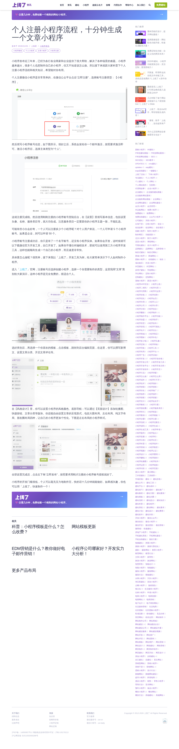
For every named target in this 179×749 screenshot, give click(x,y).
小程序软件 (154, 461)
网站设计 (140, 646)
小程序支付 (140, 401)
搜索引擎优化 (153, 546)
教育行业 (149, 553)
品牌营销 (161, 249)
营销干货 (140, 667)
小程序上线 (156, 284)
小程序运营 (141, 465)
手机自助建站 (141, 539)
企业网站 (157, 199)
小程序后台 (152, 330)
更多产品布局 (24, 570)
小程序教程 (17, 51)
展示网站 (151, 472)
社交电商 (153, 607)
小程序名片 (140, 330)
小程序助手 (153, 320)
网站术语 (140, 638)
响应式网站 (152, 252)
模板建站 (149, 575)
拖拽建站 (139, 543)
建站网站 (150, 507)
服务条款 (15, 720)
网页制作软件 (152, 649)
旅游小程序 (140, 561)
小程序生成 (154, 426)
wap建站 (150, 167)
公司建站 (139, 220)
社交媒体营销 (141, 607)
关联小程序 (150, 220)
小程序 (86, 5)
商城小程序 (141, 256)
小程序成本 (141, 380)
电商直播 (152, 596)
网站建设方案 (156, 628)
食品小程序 (152, 688)
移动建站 (150, 614)
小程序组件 (153, 444)
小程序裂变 (153, 447)
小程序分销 (140, 309)
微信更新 (149, 525)
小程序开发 (141, 359)
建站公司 (140, 483)
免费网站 (150, 213)
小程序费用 (154, 454)
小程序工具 (153, 348)
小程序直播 (141, 437)
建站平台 (140, 486)
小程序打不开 (154, 380)
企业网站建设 (155, 203)
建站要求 (161, 507)
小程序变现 (141, 327)
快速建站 (148, 529)
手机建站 (154, 532)
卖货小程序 (140, 242)
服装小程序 (140, 571)
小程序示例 (140, 440)
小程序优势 (153, 295)
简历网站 (139, 617)
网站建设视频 (155, 631)
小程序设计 (141, 454)
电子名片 (140, 603)
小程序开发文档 (158, 366)
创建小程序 (140, 231)
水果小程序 (140, 578)
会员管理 (151, 206)
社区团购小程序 (152, 610)
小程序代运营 (155, 291)
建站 (77, 5)
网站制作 (161, 617)
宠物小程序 (140, 281)
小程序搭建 (152, 397)
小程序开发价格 (156, 359)
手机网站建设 (155, 536)
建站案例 (161, 493)
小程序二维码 (141, 288)
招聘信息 (15, 716)
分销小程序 (150, 224)
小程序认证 (152, 451)
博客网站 (151, 242)
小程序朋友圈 (141, 408)
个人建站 (140, 181)
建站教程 (140, 493)
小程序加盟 (141, 320)
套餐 (108, 5)
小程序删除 (140, 312)
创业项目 (160, 227)
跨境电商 (152, 677)
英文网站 (158, 660)
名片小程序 (153, 245)
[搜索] (150, 5)
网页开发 (149, 653)
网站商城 (153, 621)
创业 (161, 224)
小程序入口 (153, 302)
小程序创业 (152, 309)
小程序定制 (141, 344)
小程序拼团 (140, 387)
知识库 (52, 716)
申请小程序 (152, 592)
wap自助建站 (141, 171)
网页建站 (139, 653)
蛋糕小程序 (140, 670)
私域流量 (140, 614)
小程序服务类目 (156, 408)
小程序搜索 (140, 397)
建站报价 (149, 490)
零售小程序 (159, 681)
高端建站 (149, 695)
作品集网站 (140, 210)
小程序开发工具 (158, 362)
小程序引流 (140, 373)
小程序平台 (153, 352)
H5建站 (151, 150)
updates (139, 167)
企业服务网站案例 (143, 195)
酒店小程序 (140, 681)
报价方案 (153, 539)
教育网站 (139, 553)
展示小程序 (140, 472)
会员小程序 (140, 206)
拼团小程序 (150, 543)
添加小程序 (152, 582)
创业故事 (139, 227)
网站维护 (149, 642)
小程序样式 (140, 412)
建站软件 (139, 514)
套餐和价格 (54, 720)
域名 (163, 259)
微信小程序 (151, 522)
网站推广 (150, 635)
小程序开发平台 (142, 366)
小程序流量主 (154, 422)
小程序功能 (157, 316)
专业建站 (139, 178)
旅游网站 (151, 561)
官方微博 (90, 716)
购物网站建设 (151, 674)
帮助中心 (129, 5)
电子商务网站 (152, 603)
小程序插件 (152, 394)
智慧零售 (139, 564)
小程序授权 (152, 387)
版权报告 (152, 585)
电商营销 (150, 599)
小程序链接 (153, 465)
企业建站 (140, 192)
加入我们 (141, 5)
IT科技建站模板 (142, 153)
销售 (150, 681)
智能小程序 (140, 568)
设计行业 (151, 670)
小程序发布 (152, 323)
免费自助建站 (141, 217)
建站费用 (160, 511)
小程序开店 (156, 369)
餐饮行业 (139, 695)
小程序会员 (152, 298)
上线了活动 (141, 174)
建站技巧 (139, 490)
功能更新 (150, 235)
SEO (154, 157)
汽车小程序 (152, 578)
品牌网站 (149, 249)
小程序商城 (141, 334)
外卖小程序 (150, 263)
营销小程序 (152, 663)
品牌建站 (139, 249)
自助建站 (152, 656)
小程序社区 (152, 440)
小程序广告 (140, 355)
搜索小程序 (140, 546)
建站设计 (149, 511)
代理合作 (118, 5)
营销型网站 (140, 663)
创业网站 (149, 227)
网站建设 (140, 624)
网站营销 (161, 642)
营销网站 (151, 667)
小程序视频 (140, 451)
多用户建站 (140, 270)
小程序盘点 (152, 433)
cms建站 (153, 164)
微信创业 (139, 522)
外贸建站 (140, 266)
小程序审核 (153, 344)
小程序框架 (152, 412)
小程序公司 (141, 305)
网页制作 (140, 649)
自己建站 (139, 660)
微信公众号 (152, 518)
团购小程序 (140, 150)
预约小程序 (140, 688)
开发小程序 (140, 518)
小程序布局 (140, 352)
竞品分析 (161, 614)
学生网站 (139, 273)
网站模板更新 (84, 526)
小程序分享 (153, 305)
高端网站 (160, 695)
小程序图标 (140, 337)
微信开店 (139, 525)
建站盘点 (150, 500)
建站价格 (157, 479)
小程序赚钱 (141, 458)
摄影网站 (146, 550)
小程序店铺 (152, 355)
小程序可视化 (154, 327)
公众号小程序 (156, 217)
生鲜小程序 (140, 592)
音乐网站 (149, 684)
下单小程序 (153, 174)
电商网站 (140, 599)
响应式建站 (140, 252)
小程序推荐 (140, 394)
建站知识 (161, 500)
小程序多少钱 (142, 341)
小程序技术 (140, 383)
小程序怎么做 (141, 376)
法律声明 (15, 723)
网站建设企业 (153, 624)
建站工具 (151, 483)
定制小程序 (150, 273)
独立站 (139, 589)
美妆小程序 (140, 656)
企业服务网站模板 (143, 199)
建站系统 (140, 507)
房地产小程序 (141, 532)
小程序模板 (154, 415)
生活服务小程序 (152, 589)
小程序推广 (153, 390)
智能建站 (151, 568)
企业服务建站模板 (154, 192)
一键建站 (153, 171)
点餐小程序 (141, 585)
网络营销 (161, 646)
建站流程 (140, 500)
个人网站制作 (141, 185)
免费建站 (160, 5)
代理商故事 (140, 188)
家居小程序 (152, 281)
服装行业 (139, 575)
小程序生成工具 (142, 429)
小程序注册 (54, 51)
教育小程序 (157, 550)
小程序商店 (153, 334)
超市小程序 (140, 677)
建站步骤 (151, 497)
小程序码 (152, 437)
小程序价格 (141, 295)
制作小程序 (153, 231)
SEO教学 (150, 160)
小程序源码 (141, 426)
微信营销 (160, 525)
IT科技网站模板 (142, 157)
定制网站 (149, 277)
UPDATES (141, 164)
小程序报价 (152, 383)
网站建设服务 (141, 631)
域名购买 (139, 263)
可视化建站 (140, 245)
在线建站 (153, 259)
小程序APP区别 (142, 284)
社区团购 (139, 610)
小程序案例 (141, 415)
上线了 (23, 269)
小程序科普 (141, 444)
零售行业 (139, 684)
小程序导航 (140, 348)
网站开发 (140, 635)
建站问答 (149, 514)
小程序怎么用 (155, 376)
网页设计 (161, 653)
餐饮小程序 (141, 692)
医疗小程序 (152, 238)
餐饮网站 (152, 692)
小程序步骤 (140, 419)
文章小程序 (42, 51)
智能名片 (150, 564)
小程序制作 (153, 312)
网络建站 (150, 646)
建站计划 (139, 511)
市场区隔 (139, 479)
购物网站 (139, 674)
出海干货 (139, 224)
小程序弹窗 (152, 373)
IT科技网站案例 (158, 153)
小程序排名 (140, 390)
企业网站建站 (141, 203)
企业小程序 (153, 188)
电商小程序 (141, 596)
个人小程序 (30, 51)
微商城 (138, 529)
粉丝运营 (149, 617)
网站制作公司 (141, 621)
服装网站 (151, 571)
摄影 (137, 550)
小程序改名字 (153, 401)
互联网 (152, 185)
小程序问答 (141, 468)
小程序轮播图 (141, 461)
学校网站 (151, 270)
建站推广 (160, 490)
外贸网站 (151, 266)
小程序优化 (140, 298)
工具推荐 (151, 475)
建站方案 (150, 493)
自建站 (149, 660)
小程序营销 (141, 447)
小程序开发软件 (142, 369)
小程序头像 (155, 341)
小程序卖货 (140, 323)
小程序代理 (155, 288)
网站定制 (53, 726)
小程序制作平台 (142, 316)
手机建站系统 (141, 536)
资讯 (69, 5)
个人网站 (151, 181)
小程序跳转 (153, 458)
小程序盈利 (140, 433)
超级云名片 (97, 5)
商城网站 (153, 256)
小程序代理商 (141, 291)
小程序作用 (141, 302)
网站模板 (139, 642)
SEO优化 (139, 160)
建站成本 (151, 486)
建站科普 (140, 504)
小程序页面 (153, 468)
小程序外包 (152, 337)
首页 (62, 5)
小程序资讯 (44, 46)
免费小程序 (153, 210)
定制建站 (139, 277)
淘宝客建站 (140, 582)
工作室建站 (140, 475)
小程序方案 (154, 405)
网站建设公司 (142, 628)
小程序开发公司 (142, 362)
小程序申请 (156, 429)
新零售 (150, 557)
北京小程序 (140, 238)
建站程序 (150, 504)
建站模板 (140, 497)
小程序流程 (141, 422)
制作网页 (139, 235)
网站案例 (151, 638)
